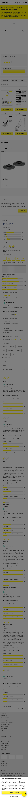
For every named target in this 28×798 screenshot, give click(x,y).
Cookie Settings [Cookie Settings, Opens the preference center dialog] (14, 796)
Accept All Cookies (14, 792)
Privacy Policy (21, 788)
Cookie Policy (14, 788)
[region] (14, 787)
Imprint (3, 789)
